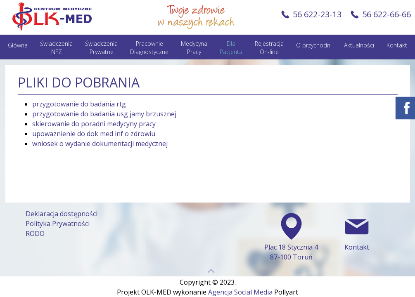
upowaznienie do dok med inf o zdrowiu (93, 133)
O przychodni (314, 45)
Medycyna (194, 48)
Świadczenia (56, 48)
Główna (18, 45)
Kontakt (397, 45)
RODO (35, 229)
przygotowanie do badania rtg (79, 103)
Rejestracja (269, 48)
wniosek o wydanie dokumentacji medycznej (100, 143)
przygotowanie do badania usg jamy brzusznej (104, 113)
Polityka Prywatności (58, 219)
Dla (231, 48)
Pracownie (149, 48)
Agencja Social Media (240, 288)
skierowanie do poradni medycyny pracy (94, 123)
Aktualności (359, 45)
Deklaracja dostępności (61, 209)
